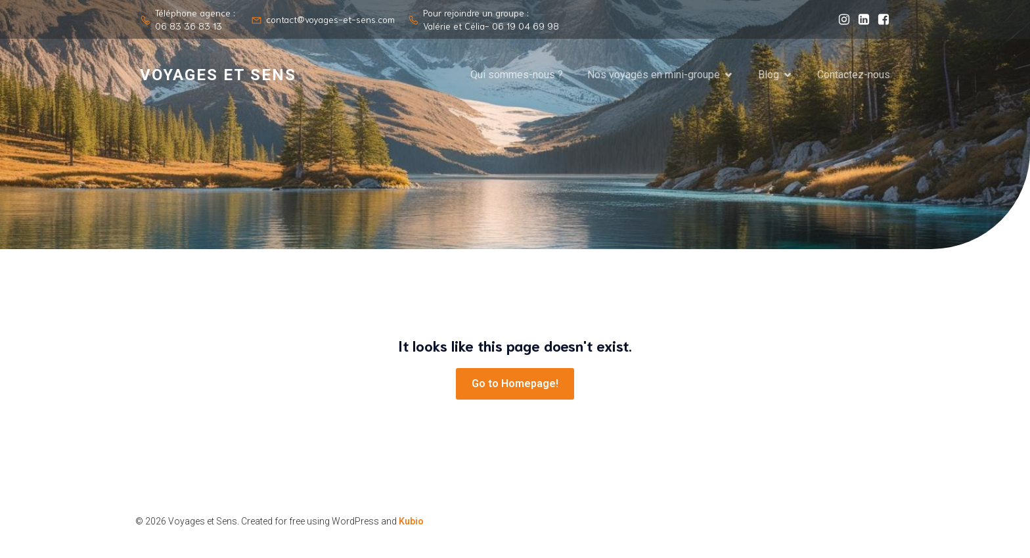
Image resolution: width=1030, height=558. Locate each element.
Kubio (411, 521)
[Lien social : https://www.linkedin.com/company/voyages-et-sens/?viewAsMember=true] (860, 20)
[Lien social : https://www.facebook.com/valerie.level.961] (880, 20)
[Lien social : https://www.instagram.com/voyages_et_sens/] (841, 20)
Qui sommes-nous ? (516, 74)
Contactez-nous (853, 74)
